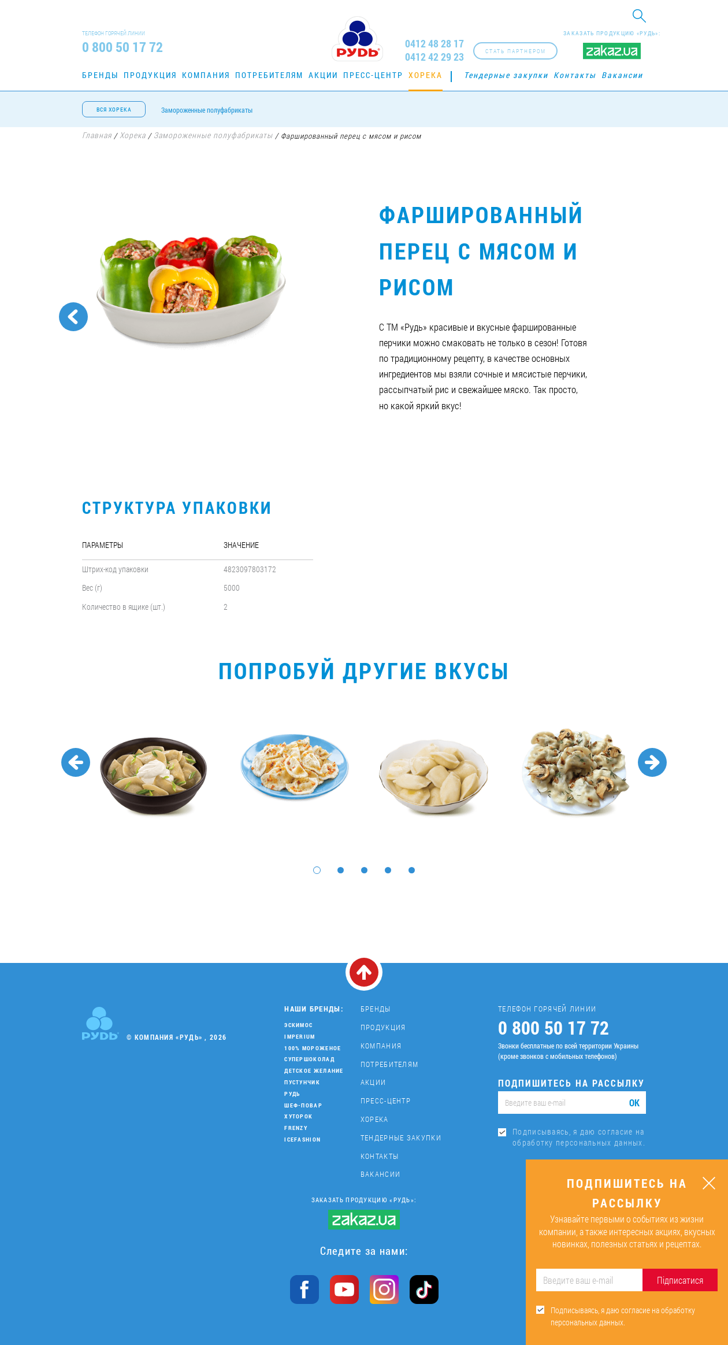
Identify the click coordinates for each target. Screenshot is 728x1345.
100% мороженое (312, 1048)
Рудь (292, 1094)
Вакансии (622, 74)
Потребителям (269, 74)
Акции (323, 74)
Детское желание (314, 1070)
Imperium (299, 1036)
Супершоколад (309, 1059)
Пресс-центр (373, 74)
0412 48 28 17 (434, 43)
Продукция (150, 74)
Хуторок (298, 1116)
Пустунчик (302, 1082)
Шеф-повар (303, 1105)
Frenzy (295, 1128)
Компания (206, 74)
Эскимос (298, 1025)
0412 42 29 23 (434, 57)
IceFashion (302, 1139)
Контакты (575, 74)
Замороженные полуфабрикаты (206, 109)
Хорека (425, 74)
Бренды (100, 74)
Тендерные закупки (506, 74)
